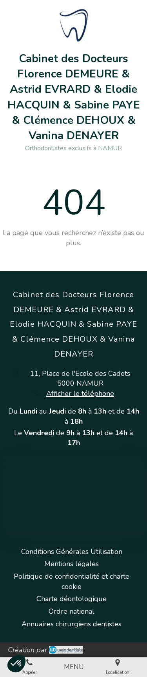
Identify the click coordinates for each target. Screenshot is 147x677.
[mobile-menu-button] (73, 667)
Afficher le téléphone (80, 393)
